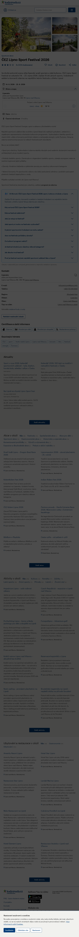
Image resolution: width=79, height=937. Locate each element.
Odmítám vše (23, 930)
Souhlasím (9, 930)
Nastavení (36, 930)
